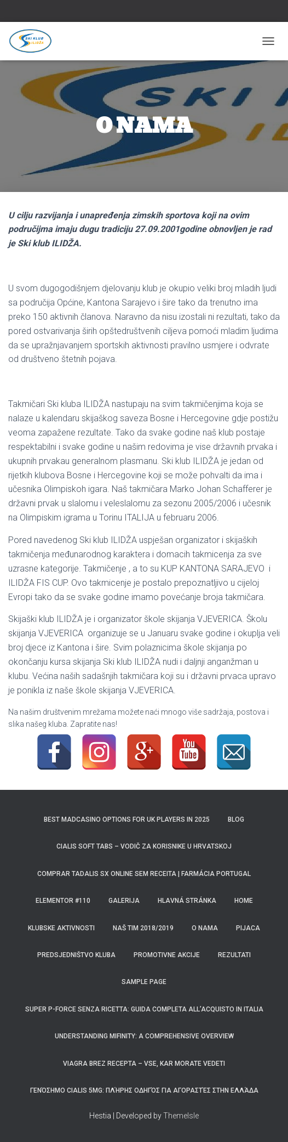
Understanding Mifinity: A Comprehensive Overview (144, 1036)
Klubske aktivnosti (61, 928)
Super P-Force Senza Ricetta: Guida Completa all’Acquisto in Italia (144, 1009)
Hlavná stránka (187, 900)
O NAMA (205, 928)
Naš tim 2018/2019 (143, 928)
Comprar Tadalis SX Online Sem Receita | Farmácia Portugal (144, 874)
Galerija (124, 900)
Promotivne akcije (167, 955)
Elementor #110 (63, 900)
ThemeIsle (181, 1115)
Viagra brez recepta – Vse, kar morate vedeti (144, 1063)
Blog (236, 819)
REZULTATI (234, 955)
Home (243, 900)
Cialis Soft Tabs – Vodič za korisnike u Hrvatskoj (144, 846)
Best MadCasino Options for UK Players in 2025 (127, 819)
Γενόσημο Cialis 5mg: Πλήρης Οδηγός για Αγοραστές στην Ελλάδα (144, 1090)
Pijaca (248, 928)
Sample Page (144, 982)
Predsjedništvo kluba (76, 955)
